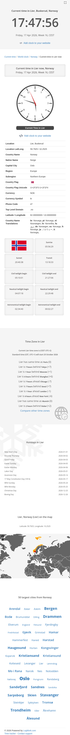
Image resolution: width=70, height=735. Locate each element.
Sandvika (52, 687)
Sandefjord (18, 687)
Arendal (14, 609)
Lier (41, 663)
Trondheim (20, 710)
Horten (33, 648)
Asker (27, 609)
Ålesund (33, 718)
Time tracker (10, 733)
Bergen (50, 608)
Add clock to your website (36, 43)
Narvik (30, 671)
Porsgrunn (38, 679)
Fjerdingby (51, 624)
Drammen (52, 616)
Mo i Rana (15, 671)
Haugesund (17, 647)
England (26, 624)
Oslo (24, 678)
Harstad (48, 640)
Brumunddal (23, 617)
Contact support (25, 733)
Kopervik (10, 656)
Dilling (36, 617)
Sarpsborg (16, 695)
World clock (23, 57)
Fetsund (37, 624)
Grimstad (40, 632)
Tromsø (47, 702)
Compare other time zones (35, 410)
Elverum (13, 624)
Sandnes (37, 687)
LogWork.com (29, 730)
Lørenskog (52, 663)
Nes (39, 671)
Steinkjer (18, 702)
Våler (36, 710)
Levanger (29, 663)
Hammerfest (20, 640)
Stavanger (49, 694)
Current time (10, 57)
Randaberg (53, 679)
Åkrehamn (49, 710)
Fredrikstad (13, 632)
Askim (37, 609)
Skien (32, 695)
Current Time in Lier (35, 128)
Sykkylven (33, 702)
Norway (34, 57)
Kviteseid (14, 663)
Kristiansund (52, 656)
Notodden (52, 671)
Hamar (54, 632)
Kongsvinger (50, 648)
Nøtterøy (11, 679)
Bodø (8, 617)
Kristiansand (29, 655)
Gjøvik (26, 632)
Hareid (35, 640)
